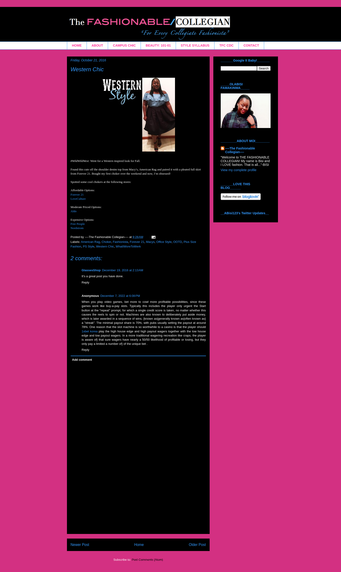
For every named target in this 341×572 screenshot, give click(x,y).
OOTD (177, 242)
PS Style (88, 246)
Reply (85, 282)
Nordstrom (77, 228)
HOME (77, 45)
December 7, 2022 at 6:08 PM (120, 296)
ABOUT (97, 45)
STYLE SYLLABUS (195, 45)
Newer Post (80, 545)
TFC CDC (226, 45)
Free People (78, 224)
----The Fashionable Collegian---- (240, 150)
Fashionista (120, 242)
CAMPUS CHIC (124, 45)
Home (139, 545)
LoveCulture (78, 198)
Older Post (197, 545)
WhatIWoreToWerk (128, 246)
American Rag (90, 242)
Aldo (74, 211)
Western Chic (87, 69)
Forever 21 (77, 194)
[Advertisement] (138, 501)
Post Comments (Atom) (147, 559)
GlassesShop (91, 270)
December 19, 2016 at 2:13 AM (122, 270)
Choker (106, 242)
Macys (150, 242)
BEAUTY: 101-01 (158, 45)
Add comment (82, 359)
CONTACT (251, 45)
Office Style (164, 242)
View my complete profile (239, 170)
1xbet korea (90, 331)
